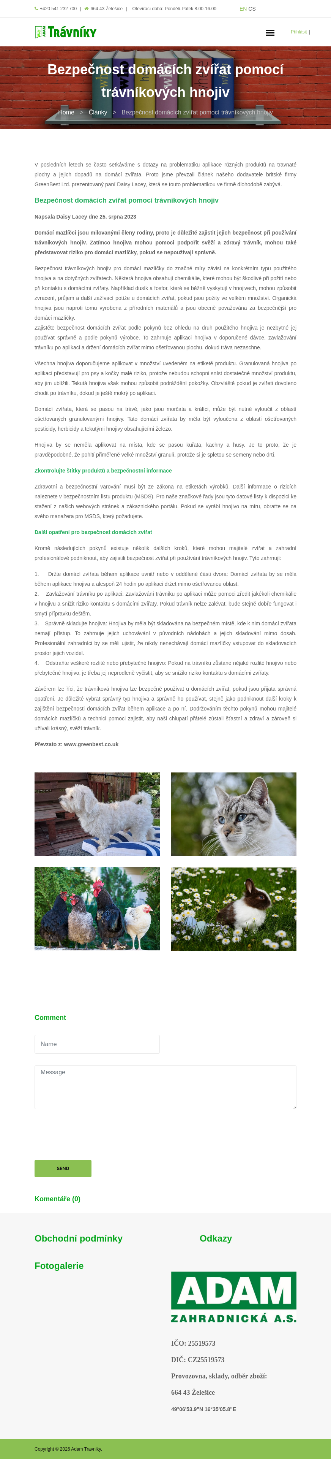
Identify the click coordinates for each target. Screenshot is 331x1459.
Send (63, 1168)
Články (98, 112)
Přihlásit (299, 32)
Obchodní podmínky (79, 1238)
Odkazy (216, 1238)
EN (243, 9)
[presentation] (92, 1135)
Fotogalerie (59, 1266)
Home (66, 112)
